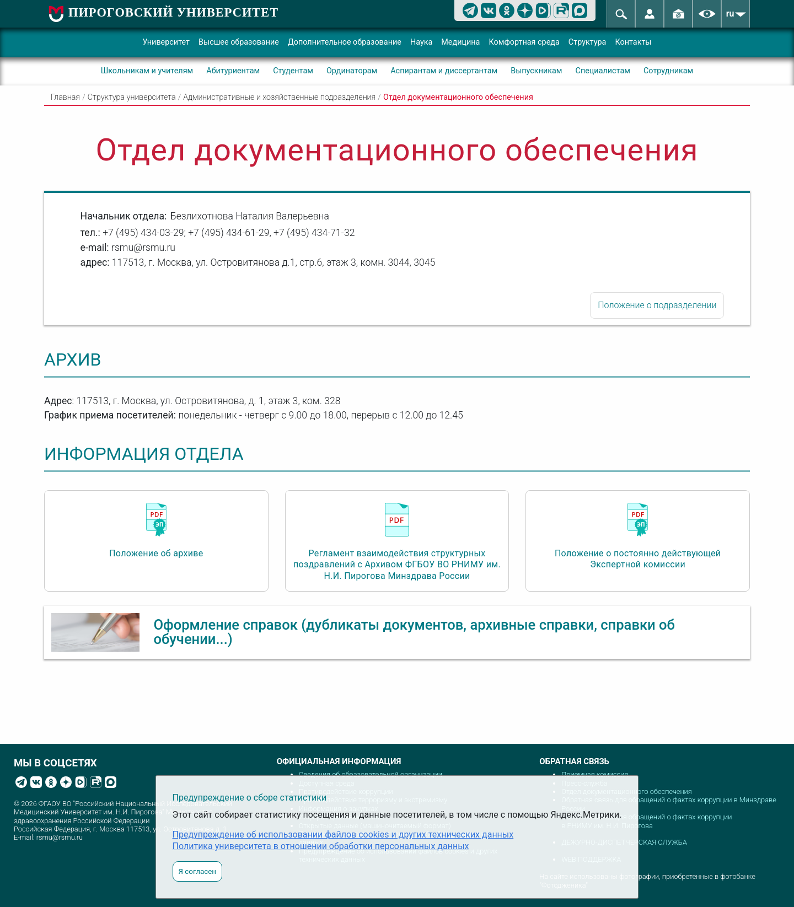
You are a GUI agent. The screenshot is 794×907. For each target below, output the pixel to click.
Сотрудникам (668, 71)
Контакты (633, 42)
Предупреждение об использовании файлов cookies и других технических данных (343, 834)
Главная (65, 97)
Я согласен (197, 871)
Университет (166, 42)
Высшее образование (238, 42)
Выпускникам (536, 71)
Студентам (293, 71)
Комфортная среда (524, 42)
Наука (421, 42)
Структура (587, 42)
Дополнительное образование (344, 42)
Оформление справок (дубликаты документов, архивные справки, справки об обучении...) (414, 631)
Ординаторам (351, 71)
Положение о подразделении (657, 305)
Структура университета (132, 97)
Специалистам (603, 71)
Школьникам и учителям (147, 71)
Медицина (460, 42)
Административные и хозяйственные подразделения (279, 97)
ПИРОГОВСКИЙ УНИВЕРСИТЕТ (173, 12)
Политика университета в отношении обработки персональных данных (321, 846)
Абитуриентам (233, 71)
